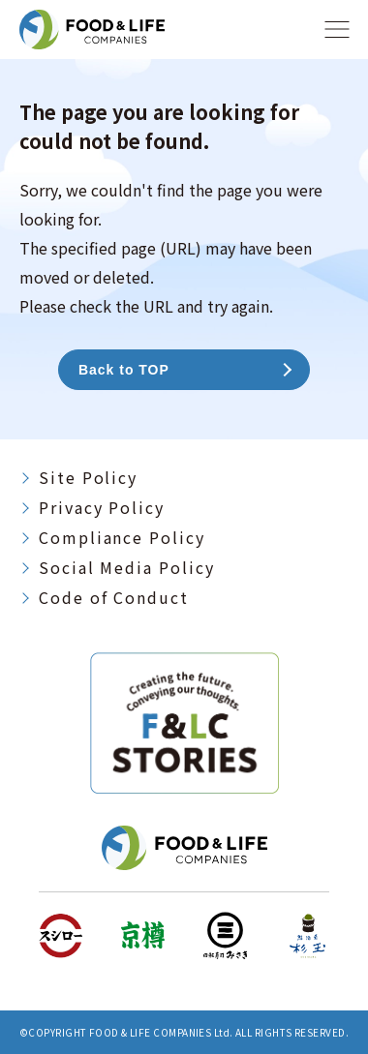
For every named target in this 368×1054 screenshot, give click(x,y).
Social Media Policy (126, 567)
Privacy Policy (102, 507)
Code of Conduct (114, 597)
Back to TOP (123, 369)
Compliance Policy (122, 537)
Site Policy (88, 477)
